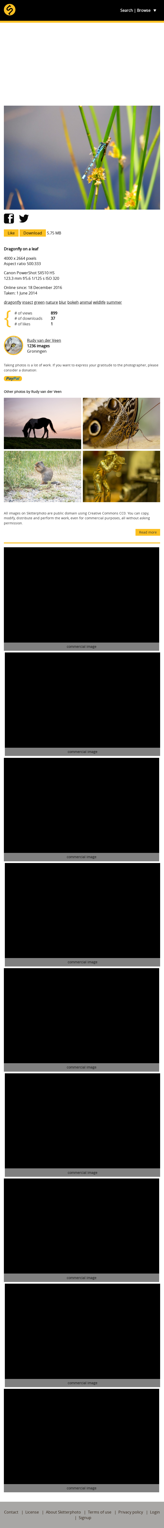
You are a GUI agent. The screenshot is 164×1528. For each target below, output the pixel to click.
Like (11, 233)
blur (62, 302)
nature (52, 302)
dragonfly (12, 302)
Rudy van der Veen (44, 340)
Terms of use (99, 1512)
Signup (85, 1517)
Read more (148, 532)
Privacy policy (130, 1512)
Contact (11, 1512)
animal (86, 302)
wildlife (99, 302)
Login (155, 1512)
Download (32, 233)
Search (126, 10)
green (39, 302)
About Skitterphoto (63, 1512)
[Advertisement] (82, 64)
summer (114, 302)
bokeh (73, 302)
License (32, 1512)
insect (27, 302)
